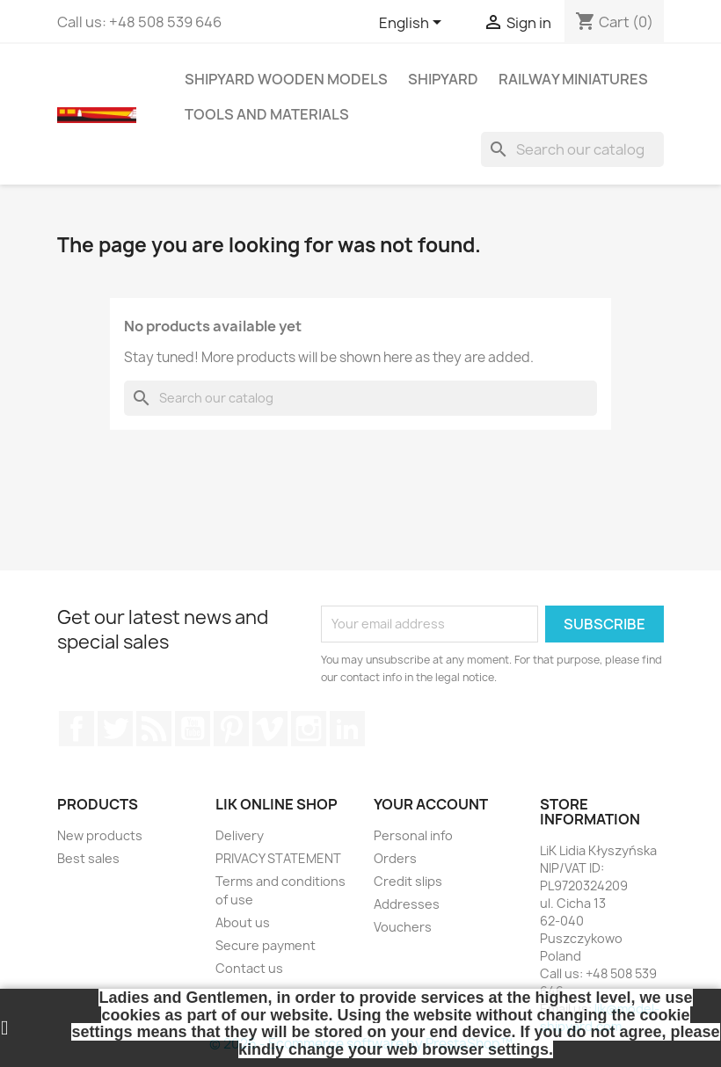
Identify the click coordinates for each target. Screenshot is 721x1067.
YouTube (192, 728)
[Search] (572, 149)
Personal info (413, 835)
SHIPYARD (443, 79)
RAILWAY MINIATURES (573, 79)
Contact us (249, 968)
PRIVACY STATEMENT (278, 858)
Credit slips (408, 881)
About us (242, 922)
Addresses (407, 904)
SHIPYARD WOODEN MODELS (286, 79)
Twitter (115, 728)
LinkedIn (347, 728)
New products (99, 835)
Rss (153, 728)
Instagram (308, 728)
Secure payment (265, 945)
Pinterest (231, 728)
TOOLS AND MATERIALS (267, 114)
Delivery (239, 835)
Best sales (88, 858)
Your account (431, 804)
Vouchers (403, 926)
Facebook (76, 728)
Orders (395, 858)
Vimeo (270, 728)
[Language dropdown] (413, 23)
